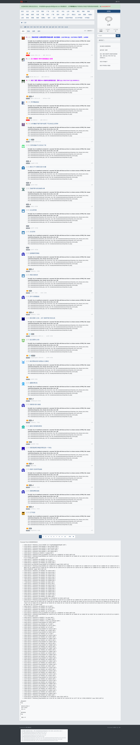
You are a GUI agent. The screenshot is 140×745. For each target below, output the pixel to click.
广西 (53, 14)
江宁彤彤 (32, 512)
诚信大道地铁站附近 (36, 426)
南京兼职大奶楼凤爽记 (105, 46)
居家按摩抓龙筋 (34, 491)
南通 (44, 27)
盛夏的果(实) (34, 383)
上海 (32, 11)
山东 (68, 11)
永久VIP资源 (78, 17)
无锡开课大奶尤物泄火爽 (37, 188)
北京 (27, 11)
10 (65, 536)
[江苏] (29, 80)
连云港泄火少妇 (34, 339)
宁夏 (42, 14)
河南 (73, 11)
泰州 (59, 27)
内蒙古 (90, 14)
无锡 (34, 27)
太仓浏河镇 (33, 210)
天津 (37, 11)
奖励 (28, 31)
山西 (22, 17)
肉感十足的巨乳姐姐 (36, 469)
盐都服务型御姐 (34, 253)
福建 (27, 14)
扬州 (53, 27)
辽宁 (68, 14)
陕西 (32, 14)
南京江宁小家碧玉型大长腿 (38, 167)
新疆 (84, 14)
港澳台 (43, 17)
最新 (23, 31)
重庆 (42, 11)
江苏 (53, 11)
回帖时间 (89, 30)
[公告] (29, 37)
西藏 (32, 17)
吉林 (79, 14)
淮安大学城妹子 (103, 61)
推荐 (33, 31)
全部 (25, 27)
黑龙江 (74, 14)
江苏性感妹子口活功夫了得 (38, 145)
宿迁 (62, 27)
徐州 (41, 27)
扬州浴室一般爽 (103, 50)
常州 (38, 27)
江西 (22, 14)
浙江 (58, 11)
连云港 (66, 27)
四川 (47, 14)
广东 (47, 11)
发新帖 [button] (109, 11)
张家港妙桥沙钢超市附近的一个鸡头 (41, 447)
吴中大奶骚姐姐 (34, 296)
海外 (49, 17)
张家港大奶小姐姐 (35, 404)
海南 (37, 17)
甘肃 (37, 14)
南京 (28, 27)
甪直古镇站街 (34, 275)
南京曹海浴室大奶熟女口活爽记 (39, 361)
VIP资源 (87, 17)
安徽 (88, 11)
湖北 (78, 11)
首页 (22, 11)
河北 (63, 11)
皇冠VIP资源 (69, 17)
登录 (118, 1)
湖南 (83, 11)
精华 (39, 31)
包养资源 (60, 17)
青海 (27, 17)
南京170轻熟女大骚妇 (105, 65)
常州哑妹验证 (35, 102)
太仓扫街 (32, 231)
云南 (63, 14)
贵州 (58, 14)
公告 (54, 17)
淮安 (47, 27)
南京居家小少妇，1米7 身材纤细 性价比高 (42, 318)
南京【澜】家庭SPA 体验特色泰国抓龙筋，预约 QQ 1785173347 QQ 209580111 (108, 55)
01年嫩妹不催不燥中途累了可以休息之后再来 (44, 123)
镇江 (56, 27)
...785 (69, 536)
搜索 (118, 35)
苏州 (31, 27)
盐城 (50, 27)
